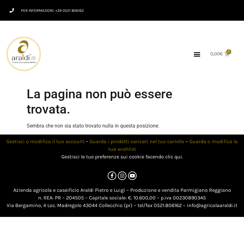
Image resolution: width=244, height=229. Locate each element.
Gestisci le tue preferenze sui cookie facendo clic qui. (122, 157)
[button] (197, 54)
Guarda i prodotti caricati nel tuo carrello (137, 141)
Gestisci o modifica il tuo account (45, 141)
